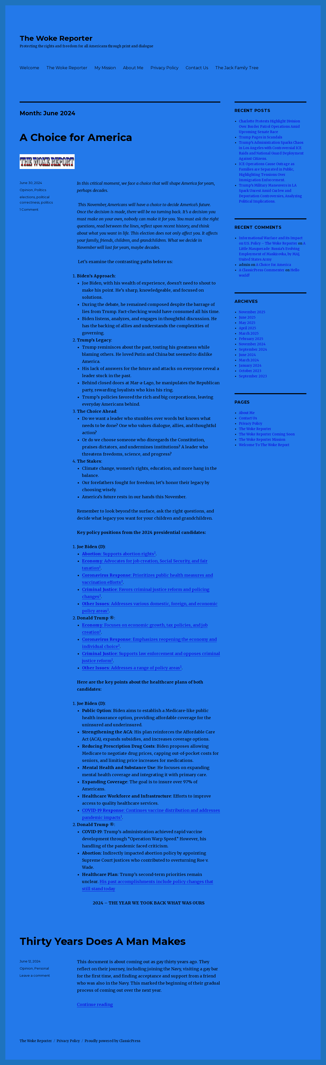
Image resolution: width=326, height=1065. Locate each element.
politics (47, 202)
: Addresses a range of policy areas (131, 667)
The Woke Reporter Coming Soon (267, 434)
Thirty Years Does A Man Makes (103, 941)
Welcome (29, 67)
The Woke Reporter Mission (262, 439)
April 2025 (247, 328)
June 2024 (247, 355)
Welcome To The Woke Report (264, 445)
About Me (133, 67)
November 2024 (252, 344)
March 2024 (249, 360)
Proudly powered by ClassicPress (112, 1041)
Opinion (26, 190)
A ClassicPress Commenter (261, 270)
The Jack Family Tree (237, 67)
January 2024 (250, 365)
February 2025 (251, 339)
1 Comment (29, 209)
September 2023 (253, 376)
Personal (41, 968)
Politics (40, 190)
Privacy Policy (165, 67)
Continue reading (95, 1004)
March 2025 (249, 333)
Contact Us (197, 67)
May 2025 (247, 323)
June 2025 (247, 317)
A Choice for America (76, 137)
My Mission (105, 67)
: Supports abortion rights (118, 553)
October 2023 (250, 371)
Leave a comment (35, 975)
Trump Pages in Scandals (260, 137)
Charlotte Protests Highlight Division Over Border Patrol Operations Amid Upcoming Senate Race (269, 126)
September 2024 (253, 349)
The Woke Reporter (56, 38)
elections (27, 197)
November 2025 (252, 312)
